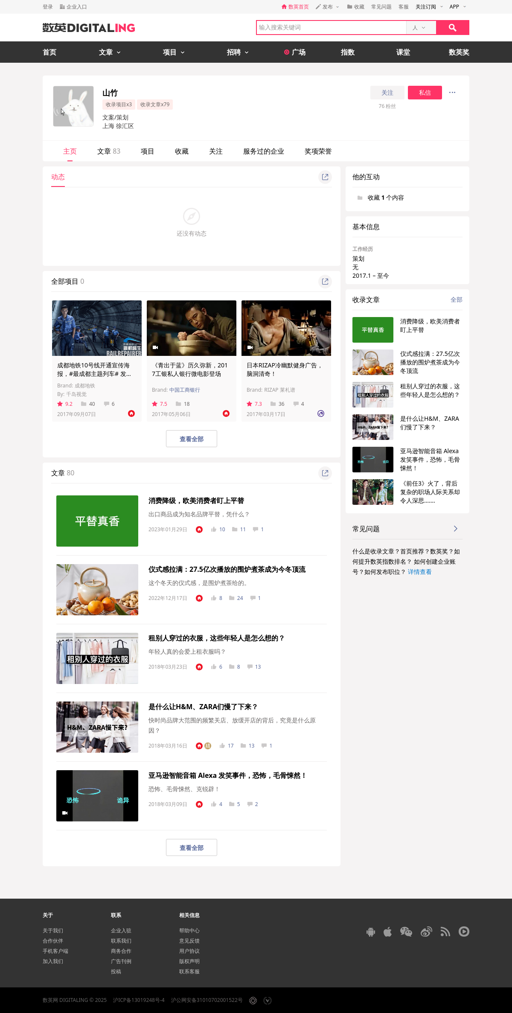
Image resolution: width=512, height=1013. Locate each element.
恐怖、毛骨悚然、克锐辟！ (184, 789)
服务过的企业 (263, 151)
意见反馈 (189, 940)
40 (88, 404)
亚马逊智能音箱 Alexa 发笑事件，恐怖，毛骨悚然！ (227, 775)
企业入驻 (121, 930)
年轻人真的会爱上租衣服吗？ (187, 651)
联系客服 (189, 971)
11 (239, 529)
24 (236, 598)
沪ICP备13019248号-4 (139, 1000)
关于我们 (53, 930)
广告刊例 (121, 961)
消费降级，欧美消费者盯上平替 (196, 500)
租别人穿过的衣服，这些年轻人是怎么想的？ (216, 638)
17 (227, 745)
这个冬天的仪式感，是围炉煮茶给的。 (199, 583)
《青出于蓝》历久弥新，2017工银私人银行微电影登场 (190, 369)
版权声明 (189, 961)
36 (278, 404)
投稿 (116, 971)
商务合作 (121, 951)
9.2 (65, 404)
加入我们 (53, 961)
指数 (348, 52)
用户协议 (189, 951)
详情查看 (420, 572)
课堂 (403, 52)
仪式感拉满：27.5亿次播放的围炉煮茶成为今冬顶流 (226, 569)
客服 (404, 6)
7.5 (159, 404)
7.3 (254, 404)
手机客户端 (55, 951)
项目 (147, 151)
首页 (49, 52)
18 (183, 404)
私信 (425, 92)
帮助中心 (189, 930)
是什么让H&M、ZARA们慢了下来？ (203, 706)
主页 (70, 151)
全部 (457, 299)
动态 (58, 176)
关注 (387, 92)
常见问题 (381, 6)
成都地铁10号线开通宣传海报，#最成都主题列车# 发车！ (93, 373)
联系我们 (121, 940)
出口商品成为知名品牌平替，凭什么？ (199, 514)
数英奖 (459, 52)
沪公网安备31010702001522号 (207, 1000)
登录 (48, 6)
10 (218, 529)
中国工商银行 (184, 389)
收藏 (182, 151)
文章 (108, 151)
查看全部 (192, 439)
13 (254, 666)
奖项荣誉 (318, 151)
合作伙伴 (53, 940)
